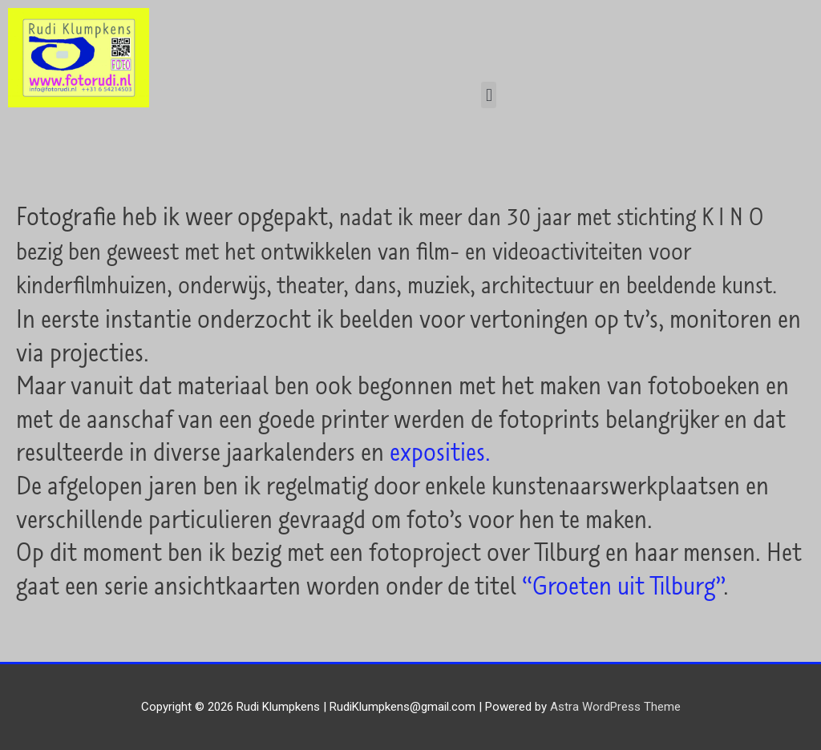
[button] (488, 95)
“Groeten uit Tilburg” (622, 585)
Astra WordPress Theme (615, 707)
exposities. (440, 451)
